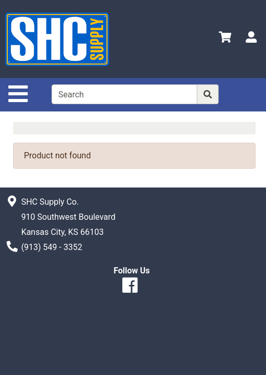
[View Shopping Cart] (225, 39)
